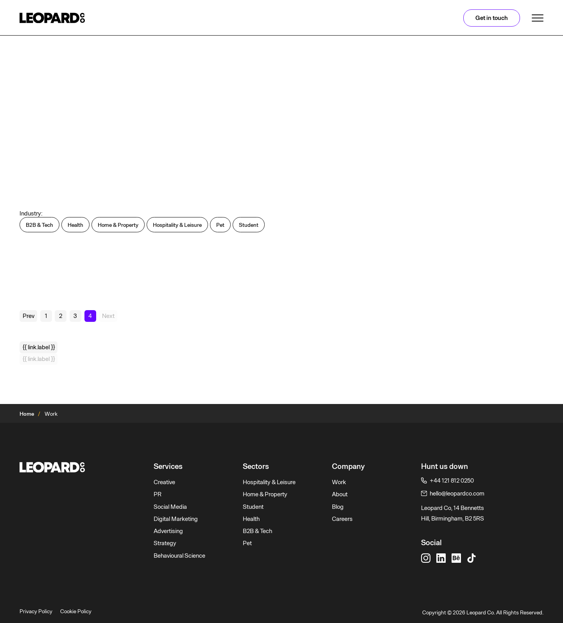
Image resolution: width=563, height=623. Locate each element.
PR (157, 494)
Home (27, 414)
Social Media (170, 506)
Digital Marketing (176, 518)
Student (253, 506)
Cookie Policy (75, 611)
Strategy (165, 543)
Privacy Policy (36, 611)
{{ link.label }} (39, 347)
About (340, 494)
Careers (342, 518)
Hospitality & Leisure (269, 482)
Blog (338, 506)
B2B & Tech (257, 531)
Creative (164, 482)
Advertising (168, 531)
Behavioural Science (179, 555)
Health (251, 518)
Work (339, 482)
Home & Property (265, 494)
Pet (247, 543)
